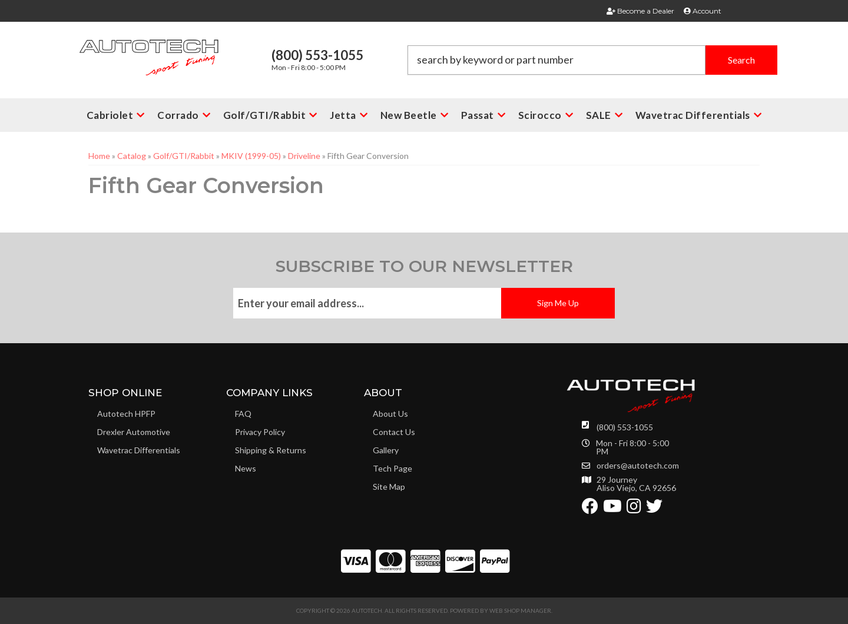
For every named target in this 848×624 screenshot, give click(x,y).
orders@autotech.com (638, 466)
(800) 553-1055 (625, 427)
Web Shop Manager (520, 610)
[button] (592, 60)
